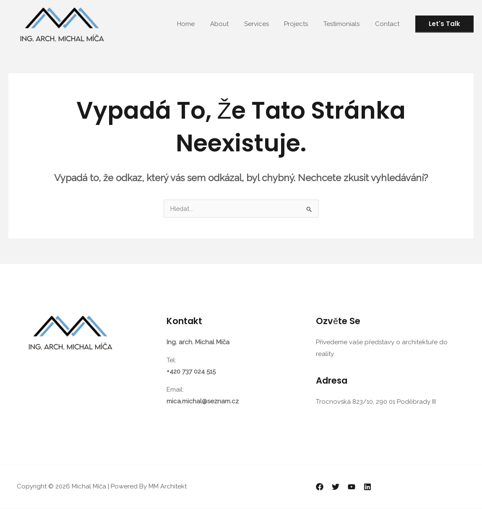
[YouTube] (351, 487)
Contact (388, 24)
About (232, 24)
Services (266, 24)
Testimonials (346, 24)
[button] (444, 24)
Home (201, 24)
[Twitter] (335, 487)
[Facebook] (319, 487)
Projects (303, 24)
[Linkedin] (367, 487)
